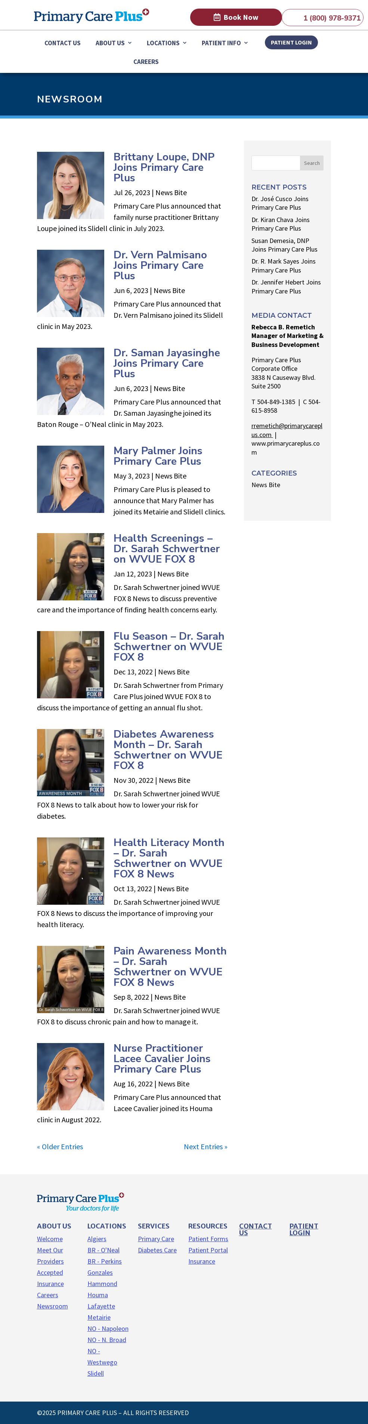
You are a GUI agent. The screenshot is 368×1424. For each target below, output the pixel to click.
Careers (146, 62)
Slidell (95, 1373)
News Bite (171, 192)
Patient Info (221, 43)
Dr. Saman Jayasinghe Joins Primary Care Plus (167, 363)
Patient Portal (208, 1250)
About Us (110, 43)
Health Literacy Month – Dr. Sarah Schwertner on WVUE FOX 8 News (169, 858)
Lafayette (101, 1306)
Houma (97, 1295)
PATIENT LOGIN (291, 42)
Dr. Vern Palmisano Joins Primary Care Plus (160, 265)
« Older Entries (60, 1146)
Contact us (255, 1229)
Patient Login (304, 1229)
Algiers (96, 1238)
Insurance (201, 1261)
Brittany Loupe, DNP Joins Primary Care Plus (164, 167)
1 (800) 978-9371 (332, 18)
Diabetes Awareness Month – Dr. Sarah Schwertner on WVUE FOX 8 (168, 750)
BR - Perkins (104, 1261)
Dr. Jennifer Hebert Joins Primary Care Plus (286, 286)
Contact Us (62, 43)
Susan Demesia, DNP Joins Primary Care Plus (284, 244)
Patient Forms (208, 1238)
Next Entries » (206, 1146)
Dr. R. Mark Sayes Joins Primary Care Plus (283, 265)
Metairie (99, 1317)
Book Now (241, 17)
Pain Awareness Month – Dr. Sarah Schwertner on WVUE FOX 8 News (170, 967)
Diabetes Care (157, 1250)
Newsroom (52, 1306)
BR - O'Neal (103, 1250)
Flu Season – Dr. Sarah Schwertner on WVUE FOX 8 (169, 646)
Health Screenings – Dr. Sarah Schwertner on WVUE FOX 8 (167, 548)
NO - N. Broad (106, 1339)
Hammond (102, 1283)
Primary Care (156, 1238)
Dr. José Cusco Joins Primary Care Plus (280, 203)
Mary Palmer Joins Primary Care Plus (158, 456)
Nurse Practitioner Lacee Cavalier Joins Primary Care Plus (162, 1058)
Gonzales (100, 1272)
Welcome (50, 1238)
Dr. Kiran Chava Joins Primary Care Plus (280, 224)
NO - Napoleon (108, 1328)
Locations (163, 43)
